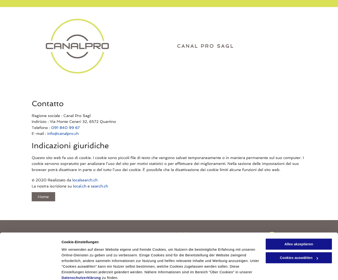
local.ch (79, 186)
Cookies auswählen (78, 271)
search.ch (99, 186)
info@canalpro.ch (63, 133)
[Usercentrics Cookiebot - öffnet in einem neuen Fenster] (30, 270)
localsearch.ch (85, 180)
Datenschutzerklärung (81, 258)
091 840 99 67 (65, 127)
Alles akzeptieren (298, 224)
